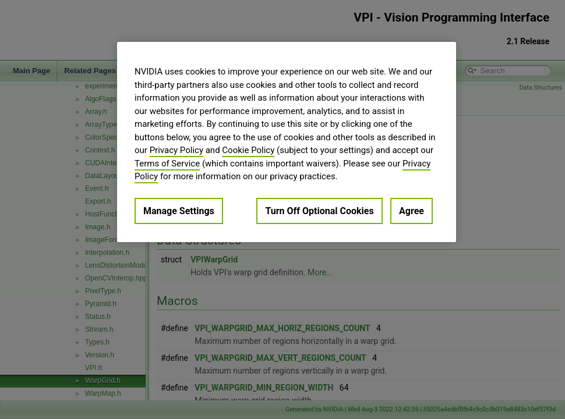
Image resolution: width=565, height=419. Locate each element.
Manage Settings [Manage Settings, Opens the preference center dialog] (178, 210)
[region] (286, 142)
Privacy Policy (176, 150)
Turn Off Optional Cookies (319, 210)
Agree (411, 210)
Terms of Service (167, 163)
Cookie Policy (248, 150)
